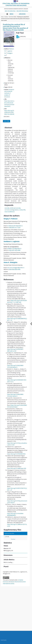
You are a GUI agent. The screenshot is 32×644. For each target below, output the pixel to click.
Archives (22, 14)
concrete (7, 208)
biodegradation (14, 210)
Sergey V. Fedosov (10, 219)
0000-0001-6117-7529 (14, 227)
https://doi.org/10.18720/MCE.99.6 (16, 454)
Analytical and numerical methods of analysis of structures (9, 93)
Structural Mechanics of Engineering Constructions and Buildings (16, 6)
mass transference (10, 211)
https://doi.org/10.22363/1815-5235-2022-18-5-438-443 (9, 112)
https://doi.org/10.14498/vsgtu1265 (16, 468)
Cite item (6, 121)
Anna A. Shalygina (10, 262)
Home (2, 16)
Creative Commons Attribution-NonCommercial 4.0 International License (14, 581)
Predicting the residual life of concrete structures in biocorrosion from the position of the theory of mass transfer (15, 18)
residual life (22, 210)
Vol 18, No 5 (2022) (12, 16)
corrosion (7, 210)
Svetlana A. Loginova (11, 241)
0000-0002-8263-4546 (14, 269)
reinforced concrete (15, 208)
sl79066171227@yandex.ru (14, 248)
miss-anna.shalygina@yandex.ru (15, 267)
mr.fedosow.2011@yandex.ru (15, 226)
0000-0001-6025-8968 (14, 250)
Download (13, 539)
